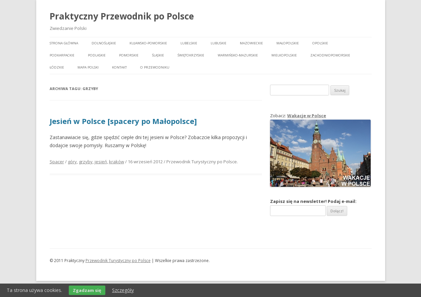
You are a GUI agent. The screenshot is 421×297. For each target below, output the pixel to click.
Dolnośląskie (104, 43)
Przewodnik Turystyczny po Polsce (118, 260)
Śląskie (158, 55)
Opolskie (320, 43)
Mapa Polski (88, 67)
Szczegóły (123, 290)
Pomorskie (129, 55)
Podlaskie (97, 55)
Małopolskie (287, 43)
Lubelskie (188, 43)
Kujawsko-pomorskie (148, 43)
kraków (116, 162)
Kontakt (119, 67)
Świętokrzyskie (190, 55)
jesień (101, 162)
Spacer (57, 162)
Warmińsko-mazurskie (238, 55)
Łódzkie (57, 67)
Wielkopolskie (284, 55)
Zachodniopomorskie (330, 55)
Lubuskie (218, 43)
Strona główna (64, 43)
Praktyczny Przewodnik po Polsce (122, 16)
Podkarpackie (62, 55)
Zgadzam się (87, 290)
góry (72, 162)
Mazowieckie (251, 43)
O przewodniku (154, 67)
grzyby (86, 162)
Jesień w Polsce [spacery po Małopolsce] (123, 121)
